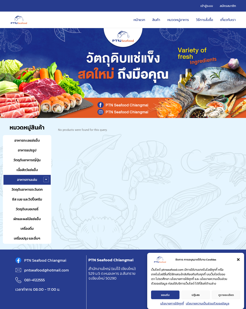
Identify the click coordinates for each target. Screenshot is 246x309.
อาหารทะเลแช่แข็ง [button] (27, 140)
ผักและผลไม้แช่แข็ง (27, 218)
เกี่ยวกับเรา (228, 19)
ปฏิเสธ (196, 295)
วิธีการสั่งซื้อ (205, 19)
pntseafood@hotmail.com (46, 270)
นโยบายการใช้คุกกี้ (172, 303)
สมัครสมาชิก (228, 5)
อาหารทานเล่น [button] (27, 179)
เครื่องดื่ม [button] (27, 228)
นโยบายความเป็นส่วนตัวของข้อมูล (207, 303)
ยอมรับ (165, 295)
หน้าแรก (140, 19)
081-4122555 (34, 280)
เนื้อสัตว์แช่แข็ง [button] (27, 169)
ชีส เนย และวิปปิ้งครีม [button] (27, 199)
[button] (238, 259)
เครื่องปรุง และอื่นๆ (27, 238)
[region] (123, 73)
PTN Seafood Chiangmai (45, 260)
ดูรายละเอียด (226, 295)
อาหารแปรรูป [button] (27, 150)
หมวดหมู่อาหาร (178, 19)
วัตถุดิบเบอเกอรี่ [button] (27, 209)
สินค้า (157, 19)
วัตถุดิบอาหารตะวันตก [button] (27, 189)
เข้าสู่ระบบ (207, 5)
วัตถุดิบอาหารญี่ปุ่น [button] (27, 160)
